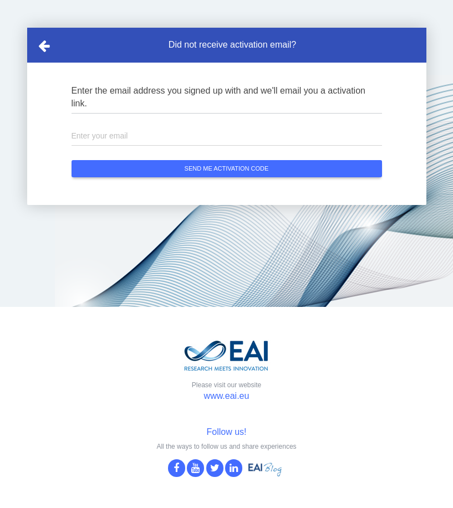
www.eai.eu (227, 396)
